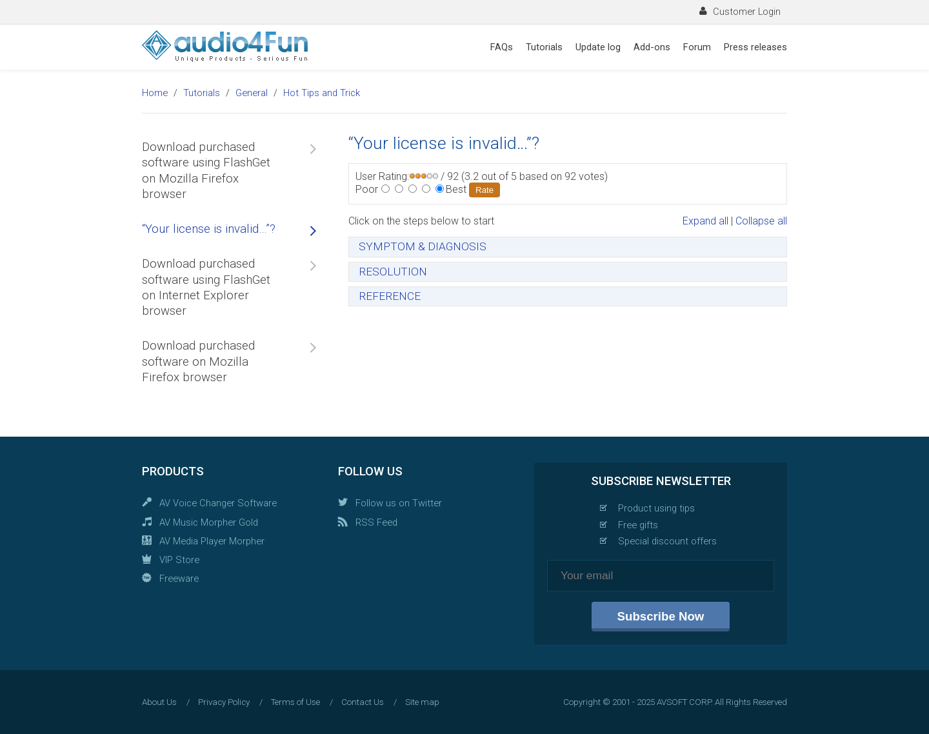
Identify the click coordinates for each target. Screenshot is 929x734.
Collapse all (761, 221)
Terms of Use (295, 702)
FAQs (501, 47)
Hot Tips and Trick (321, 93)
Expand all (705, 221)
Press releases (755, 47)
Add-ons (652, 47)
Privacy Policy (224, 702)
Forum (697, 47)
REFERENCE (390, 296)
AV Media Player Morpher (212, 541)
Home (155, 93)
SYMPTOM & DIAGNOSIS (422, 246)
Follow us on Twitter (398, 503)
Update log (598, 47)
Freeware (179, 578)
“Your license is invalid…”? (208, 229)
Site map (422, 702)
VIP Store (179, 560)
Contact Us (362, 702)
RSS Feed (376, 522)
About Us (159, 702)
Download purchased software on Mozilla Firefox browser (198, 361)
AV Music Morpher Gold (208, 522)
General (251, 93)
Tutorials (544, 47)
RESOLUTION (393, 271)
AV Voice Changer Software (218, 503)
